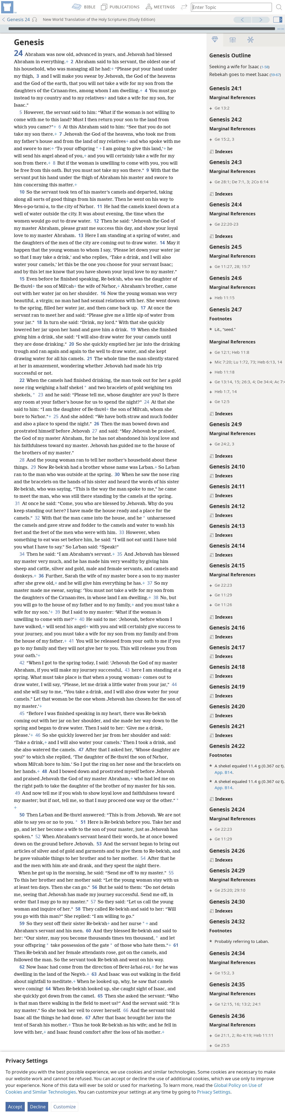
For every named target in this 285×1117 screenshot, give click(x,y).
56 (111, 916)
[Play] (3, 28)
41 (151, 663)
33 (38, 554)
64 (74, 1032)
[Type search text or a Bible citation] (229, 7)
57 (126, 931)
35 (119, 576)
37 (36, 612)
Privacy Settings (213, 1092)
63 (103, 1017)
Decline (38, 1107)
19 (168, 337)
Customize (64, 1107)
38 (48, 626)
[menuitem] (8, 7)
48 (89, 793)
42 (21, 684)
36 (75, 597)
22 (21, 387)
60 (88, 967)
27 (163, 438)
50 (21, 836)
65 (128, 1039)
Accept (15, 1107)
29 (46, 482)
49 (90, 815)
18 (77, 329)
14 (32, 250)
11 (99, 206)
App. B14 (204, 772)
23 (69, 402)
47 (90, 771)
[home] (8, 7)
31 (71, 518)
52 (66, 858)
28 (21, 474)
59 (21, 960)
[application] (142, 29)
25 (110, 424)
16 (115, 300)
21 (145, 366)
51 (91, 844)
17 (17, 322)
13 (92, 235)
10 (21, 192)
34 (21, 576)
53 (131, 865)
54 (35, 887)
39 (120, 634)
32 (92, 532)
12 (96, 221)
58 (115, 938)
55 (17, 909)
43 (143, 692)
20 (110, 351)
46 (37, 757)
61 (35, 989)
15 (21, 286)
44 (51, 713)
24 (34, 416)
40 (147, 641)
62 (21, 1010)
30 (139, 489)
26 (159, 431)
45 (21, 735)
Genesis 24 (15, 19)
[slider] (142, 28)
